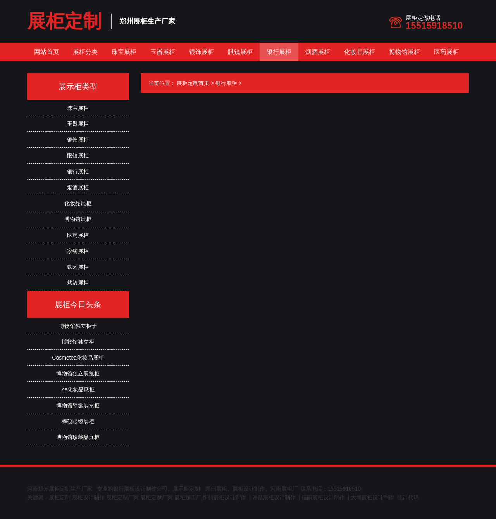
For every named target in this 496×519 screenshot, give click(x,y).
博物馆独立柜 (78, 342)
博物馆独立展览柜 (78, 373)
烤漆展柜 (78, 283)
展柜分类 (85, 51)
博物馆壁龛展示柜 (78, 405)
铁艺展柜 (78, 267)
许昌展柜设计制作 (274, 497)
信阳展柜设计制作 (323, 497)
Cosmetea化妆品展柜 (78, 358)
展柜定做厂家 (156, 497)
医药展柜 (446, 51)
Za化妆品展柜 (78, 389)
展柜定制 (64, 21)
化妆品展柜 (359, 51)
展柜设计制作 (88, 497)
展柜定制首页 (193, 83)
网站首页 (46, 51)
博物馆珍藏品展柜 (78, 437)
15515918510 (434, 25)
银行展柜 (279, 51)
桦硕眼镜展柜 (78, 421)
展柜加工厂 (188, 497)
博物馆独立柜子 (78, 326)
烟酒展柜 (317, 51)
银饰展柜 (201, 51)
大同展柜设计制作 (372, 497)
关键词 (35, 497)
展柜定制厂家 (122, 497)
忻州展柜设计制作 (224, 497)
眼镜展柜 (240, 51)
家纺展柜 (78, 251)
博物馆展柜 (404, 51)
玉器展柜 (162, 51)
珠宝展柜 (124, 51)
